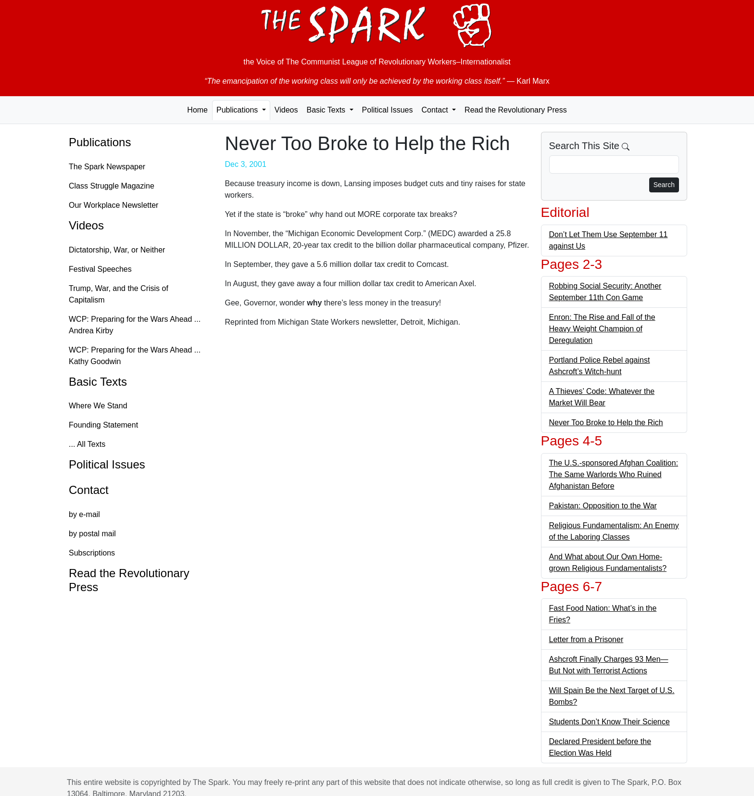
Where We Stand (98, 406)
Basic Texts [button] (326, 110)
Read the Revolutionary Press (516, 110)
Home (197, 110)
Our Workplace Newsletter (113, 205)
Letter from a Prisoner (586, 639)
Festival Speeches (100, 269)
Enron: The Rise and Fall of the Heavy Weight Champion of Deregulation (602, 328)
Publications (100, 142)
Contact (89, 489)
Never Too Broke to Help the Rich (606, 422)
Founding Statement (103, 425)
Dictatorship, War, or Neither (117, 250)
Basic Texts (98, 381)
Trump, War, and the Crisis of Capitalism (118, 294)
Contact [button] (435, 110)
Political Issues (387, 110)
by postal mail (92, 534)
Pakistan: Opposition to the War (603, 506)
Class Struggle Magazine (111, 186)
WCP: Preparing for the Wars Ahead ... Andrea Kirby (135, 325)
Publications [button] (238, 110)
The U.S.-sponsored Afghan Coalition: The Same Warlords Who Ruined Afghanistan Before (614, 474)
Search (664, 185)
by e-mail (84, 514)
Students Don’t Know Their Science (609, 722)
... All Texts (87, 444)
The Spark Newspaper (107, 167)
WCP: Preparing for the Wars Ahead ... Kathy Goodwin (135, 356)
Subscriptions (92, 553)
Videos (286, 110)
